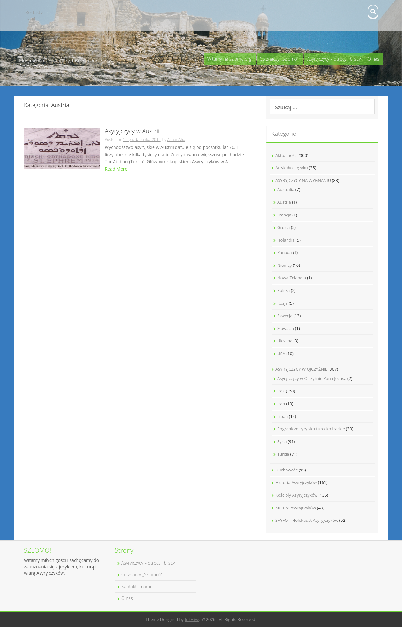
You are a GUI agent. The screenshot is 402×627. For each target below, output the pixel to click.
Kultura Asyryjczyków (295, 508)
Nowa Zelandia (291, 278)
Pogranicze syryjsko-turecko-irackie (311, 429)
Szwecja (284, 315)
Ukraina (284, 341)
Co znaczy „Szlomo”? (280, 59)
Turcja (283, 454)
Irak (281, 391)
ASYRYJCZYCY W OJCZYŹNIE (301, 369)
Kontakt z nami (34, 15)
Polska (283, 290)
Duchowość (286, 470)
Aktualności (286, 155)
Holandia (285, 240)
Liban (282, 416)
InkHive (192, 619)
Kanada (284, 252)
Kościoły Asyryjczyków (296, 495)
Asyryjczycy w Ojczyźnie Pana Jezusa (311, 378)
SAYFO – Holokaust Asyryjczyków (306, 520)
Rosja (282, 303)
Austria (284, 202)
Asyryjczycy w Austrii (132, 131)
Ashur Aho (176, 139)
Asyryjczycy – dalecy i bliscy (334, 59)
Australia (285, 189)
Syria (282, 441)
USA (281, 353)
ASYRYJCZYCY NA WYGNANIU (303, 180)
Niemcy (284, 265)
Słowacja (285, 328)
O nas (373, 59)
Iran (281, 403)
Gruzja (283, 227)
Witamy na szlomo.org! (229, 59)
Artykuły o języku (291, 168)
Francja (284, 215)
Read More (116, 169)
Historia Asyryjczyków (296, 482)
